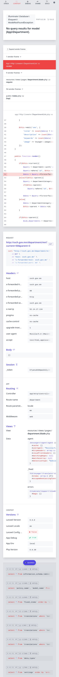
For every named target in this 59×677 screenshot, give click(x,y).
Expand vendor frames (16, 49)
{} (40, 453)
